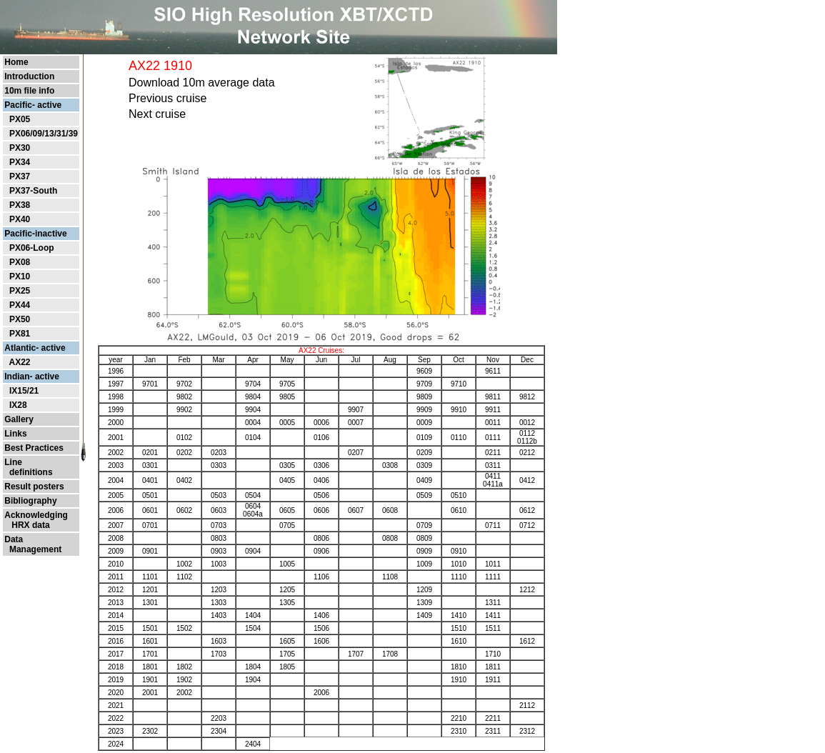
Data (13, 539)
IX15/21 (24, 391)
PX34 (19, 162)
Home (16, 62)
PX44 (19, 305)
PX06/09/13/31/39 (43, 134)
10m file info (29, 91)
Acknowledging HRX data (36, 520)
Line (13, 462)
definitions (28, 472)
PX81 (19, 334)
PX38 (19, 205)
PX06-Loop (31, 248)
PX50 (19, 319)
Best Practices (34, 448)
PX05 (19, 119)
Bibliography (30, 501)
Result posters (34, 487)
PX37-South (33, 191)
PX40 (19, 219)
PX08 (19, 262)
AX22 (19, 362)
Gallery (19, 419)
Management (32, 549)
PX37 (19, 176)
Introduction (29, 76)
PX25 (19, 291)
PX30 (19, 148)
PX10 (19, 276)
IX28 (18, 405)
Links (15, 434)
